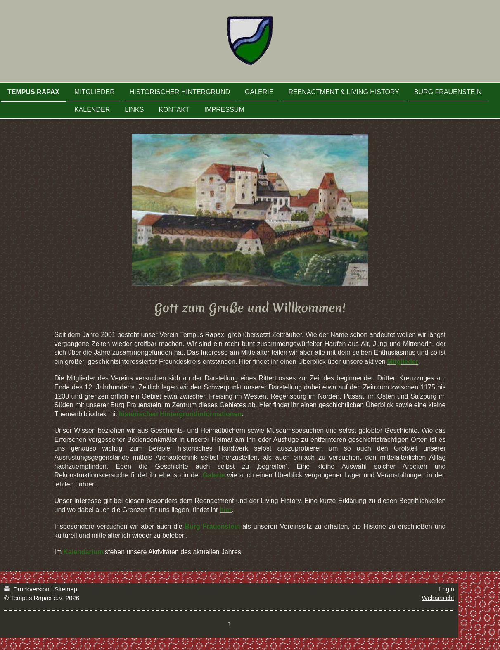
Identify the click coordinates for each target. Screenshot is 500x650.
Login (446, 589)
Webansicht (438, 597)
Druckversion (27, 589)
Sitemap (66, 589)
